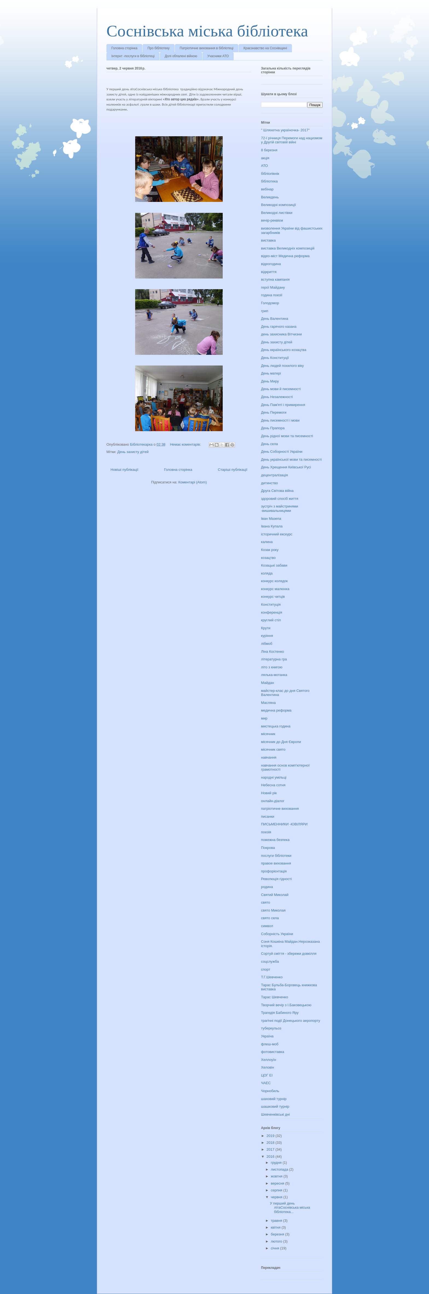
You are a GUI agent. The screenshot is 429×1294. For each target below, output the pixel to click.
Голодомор (270, 303)
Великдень (270, 197)
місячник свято (273, 749)
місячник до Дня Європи (281, 742)
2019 (271, 1136)
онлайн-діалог (272, 801)
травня (277, 1220)
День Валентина (274, 319)
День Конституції (275, 358)
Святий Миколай (274, 895)
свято (265, 902)
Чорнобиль (270, 1091)
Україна (267, 1036)
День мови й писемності (281, 389)
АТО (264, 166)
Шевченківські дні (275, 1114)
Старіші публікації (232, 470)
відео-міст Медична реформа (285, 256)
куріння (267, 636)
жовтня (277, 1176)
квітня (276, 1227)
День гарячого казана (278, 326)
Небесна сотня (273, 785)
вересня (278, 1183)
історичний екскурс (276, 534)
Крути (265, 628)
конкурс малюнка (275, 589)
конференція (271, 612)
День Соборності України (281, 451)
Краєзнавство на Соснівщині (265, 48)
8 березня (269, 150)
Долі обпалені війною (181, 56)
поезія (266, 832)
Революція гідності (276, 879)
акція (265, 158)
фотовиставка (272, 1052)
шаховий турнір (273, 1099)
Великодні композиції (278, 205)
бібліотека (269, 181)
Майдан (267, 683)
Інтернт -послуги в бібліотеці (133, 56)
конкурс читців (273, 596)
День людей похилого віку (282, 366)
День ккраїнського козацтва (283, 350)
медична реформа (276, 710)
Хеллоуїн (268, 1060)
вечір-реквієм (272, 220)
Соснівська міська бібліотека (207, 31)
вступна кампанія (275, 279)
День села (269, 444)
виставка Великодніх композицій (287, 248)
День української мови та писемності (291, 459)
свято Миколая (273, 910)
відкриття (269, 272)
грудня (277, 1162)
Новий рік (269, 793)
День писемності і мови (280, 420)
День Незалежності (277, 397)
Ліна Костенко (272, 651)
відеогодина (271, 264)
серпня (277, 1190)
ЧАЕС (266, 1083)
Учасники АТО (218, 56)
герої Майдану (273, 287)
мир (264, 718)
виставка (268, 240)
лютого (277, 1241)
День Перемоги (273, 412)
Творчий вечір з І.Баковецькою (286, 1005)
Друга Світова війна (277, 491)
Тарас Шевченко (274, 997)
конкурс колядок (274, 581)
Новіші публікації (124, 470)
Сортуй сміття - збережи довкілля (289, 953)
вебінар (267, 189)
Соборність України (277, 934)
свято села (270, 918)
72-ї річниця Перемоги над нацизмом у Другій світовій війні (291, 140)
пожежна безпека (275, 840)
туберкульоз (271, 1028)
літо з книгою (271, 667)
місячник (268, 734)
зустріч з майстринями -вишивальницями (279, 508)
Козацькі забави (274, 565)
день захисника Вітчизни (281, 334)
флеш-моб (270, 1044)
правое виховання (276, 863)
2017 (271, 1149)
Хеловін (267, 1067)
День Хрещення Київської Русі (286, 467)
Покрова (268, 848)
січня (275, 1248)
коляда (267, 573)
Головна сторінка (124, 48)
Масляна (268, 703)
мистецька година (275, 726)
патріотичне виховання (280, 808)
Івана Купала (272, 526)
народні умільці (273, 777)
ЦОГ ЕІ (267, 1075)
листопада (280, 1169)
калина (267, 542)
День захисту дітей (133, 452)
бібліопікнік (270, 174)
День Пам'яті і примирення (283, 405)
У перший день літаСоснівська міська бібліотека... (290, 1207)
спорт (265, 969)
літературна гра (274, 659)
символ (267, 926)
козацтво (268, 558)
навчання (268, 757)
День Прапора (273, 428)
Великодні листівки (276, 213)
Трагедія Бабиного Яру (279, 1013)
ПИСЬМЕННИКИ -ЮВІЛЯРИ (284, 824)
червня (277, 1197)
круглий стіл (271, 620)
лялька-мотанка (274, 675)
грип (264, 311)
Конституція (271, 604)
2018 (271, 1143)
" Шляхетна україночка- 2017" (285, 130)
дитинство (269, 483)
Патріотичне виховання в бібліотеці (206, 48)
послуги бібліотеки (276, 856)
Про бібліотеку (158, 48)
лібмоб (266, 644)
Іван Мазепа (271, 519)
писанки (267, 816)
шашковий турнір (275, 1106)
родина (267, 887)
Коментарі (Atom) (192, 482)
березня (278, 1234)
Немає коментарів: (186, 444)
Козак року (270, 550)
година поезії (271, 295)
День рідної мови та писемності (287, 436)
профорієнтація (274, 871)
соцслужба (270, 961)
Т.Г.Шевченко (272, 977)
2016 (271, 1156)
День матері (271, 373)
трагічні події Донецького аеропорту (290, 1021)
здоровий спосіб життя (279, 499)
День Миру (270, 381)
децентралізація (274, 475)
